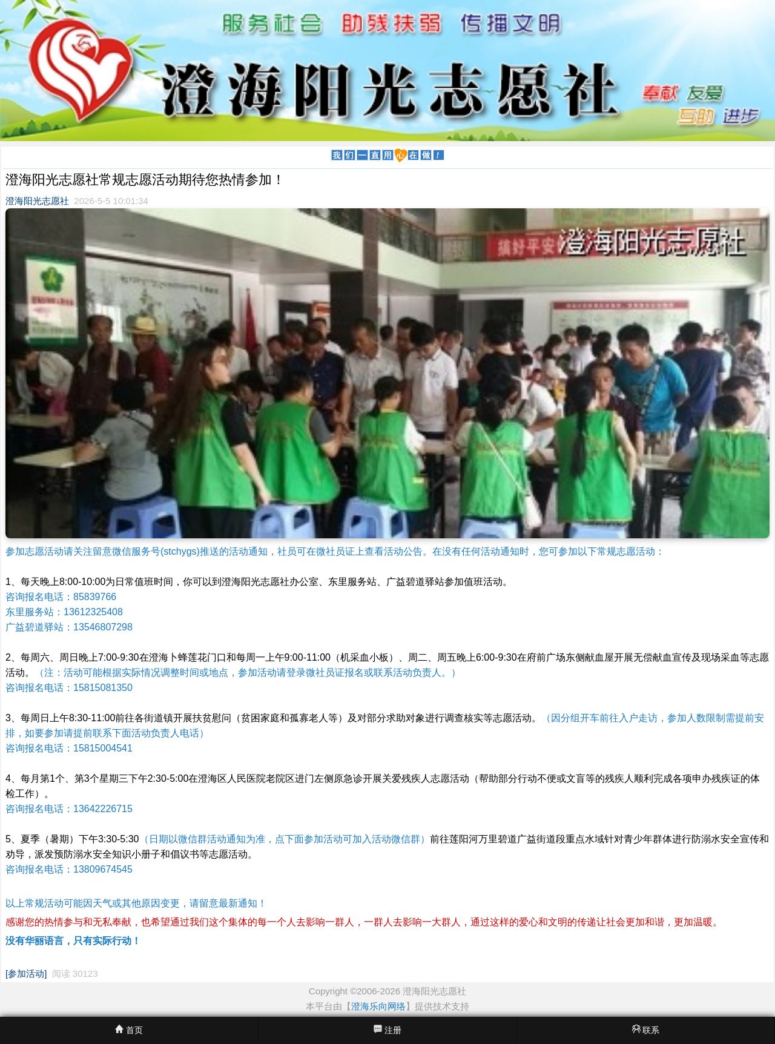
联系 (646, 1030)
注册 (387, 1030)
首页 (129, 1030)
